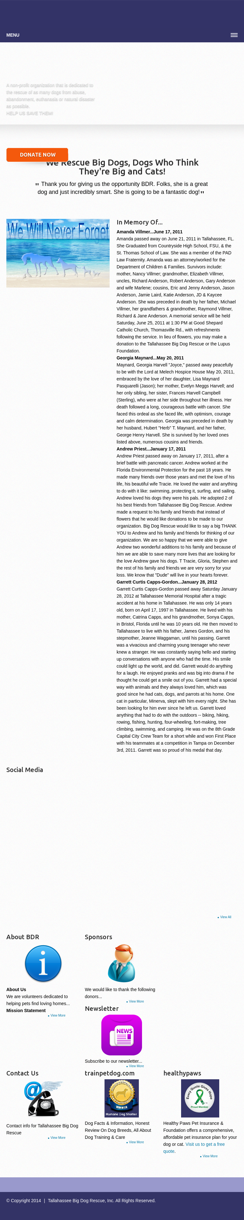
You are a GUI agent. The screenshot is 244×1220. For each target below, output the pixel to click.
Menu (12, 35)
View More (58, 1015)
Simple (50, 67)
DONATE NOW (38, 155)
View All (225, 917)
